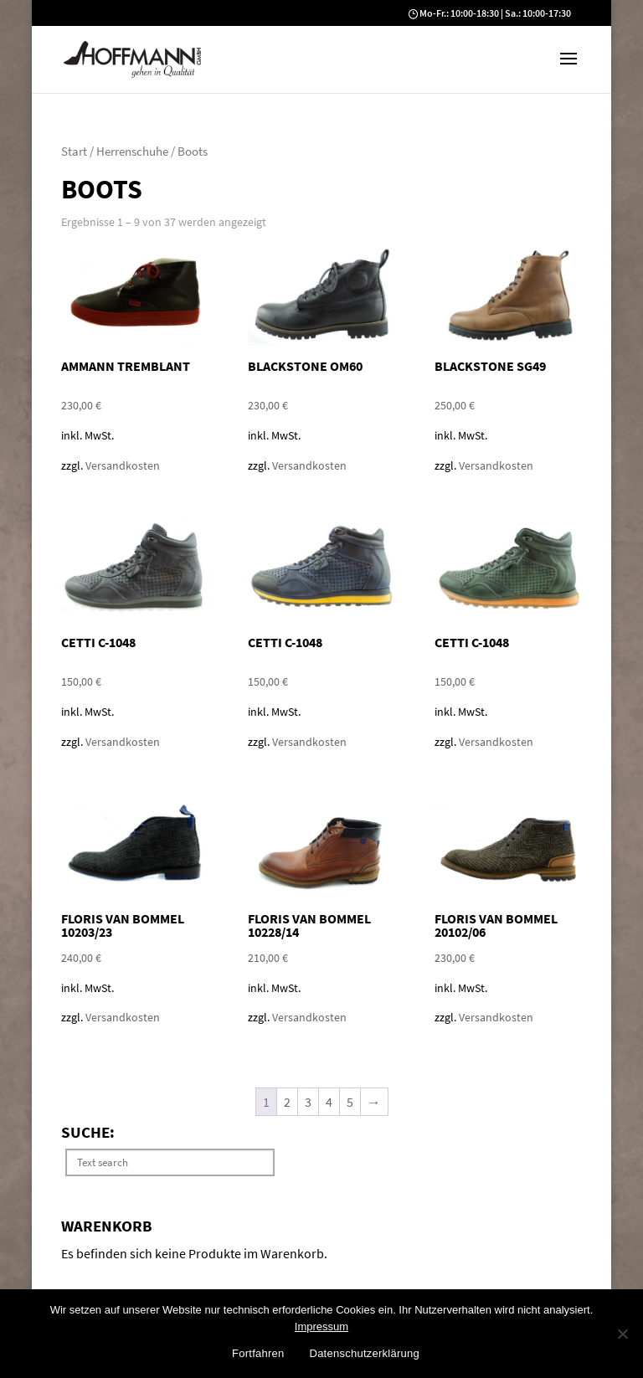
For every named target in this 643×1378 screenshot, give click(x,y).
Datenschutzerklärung (364, 1353)
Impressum (321, 1326)
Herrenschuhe (132, 151)
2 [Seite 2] (287, 1101)
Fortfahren (258, 1353)
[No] (622, 1333)
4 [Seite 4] (329, 1101)
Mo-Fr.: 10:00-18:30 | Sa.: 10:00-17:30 (495, 13)
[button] (568, 69)
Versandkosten (122, 465)
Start (74, 151)
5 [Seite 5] (350, 1101)
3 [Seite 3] (308, 1101)
